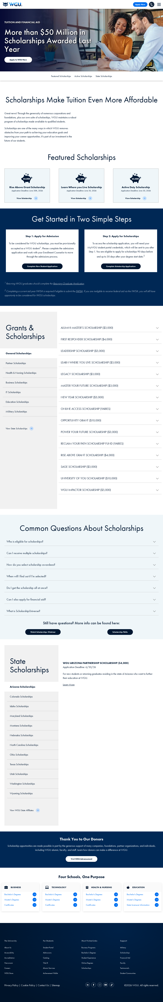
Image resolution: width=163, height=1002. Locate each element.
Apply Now (140, 4)
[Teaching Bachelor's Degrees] (143, 894)
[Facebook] (94, 985)
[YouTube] (106, 985)
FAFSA (79, 291)
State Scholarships (104, 76)
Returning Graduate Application (68, 283)
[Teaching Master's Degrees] (143, 899)
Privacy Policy (11, 985)
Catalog (46, 958)
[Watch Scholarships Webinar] (43, 632)
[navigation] (159, 4)
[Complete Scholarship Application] (121, 266)
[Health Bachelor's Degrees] (102, 894)
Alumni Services (49, 968)
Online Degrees (87, 963)
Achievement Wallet (50, 973)
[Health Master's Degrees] (102, 899)
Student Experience (89, 958)
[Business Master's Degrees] (20, 899)
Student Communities (128, 973)
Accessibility (9, 952)
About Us (7, 947)
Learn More (69, 684)
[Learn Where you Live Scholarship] (81, 185)
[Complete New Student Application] (42, 266)
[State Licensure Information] (143, 905)
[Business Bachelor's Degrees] (20, 894)
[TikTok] (111, 985)
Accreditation (9, 958)
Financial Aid (125, 958)
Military (123, 947)
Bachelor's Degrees (89, 952)
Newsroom (8, 963)
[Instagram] (100, 985)
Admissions (47, 952)
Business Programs (88, 947)
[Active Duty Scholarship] (135, 185)
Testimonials (124, 968)
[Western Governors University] (12, 4)
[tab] (28, 353)
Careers (7, 968)
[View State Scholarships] (19, 428)
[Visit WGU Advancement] (81, 859)
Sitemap (56, 985)
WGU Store (8, 973)
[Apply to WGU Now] (18, 60)
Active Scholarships (83, 76)
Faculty (122, 963)
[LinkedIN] (88, 985)
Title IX (45, 963)
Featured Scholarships (61, 76)
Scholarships (86, 968)
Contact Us (43, 985)
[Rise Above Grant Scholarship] (27, 185)
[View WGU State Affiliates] (25, 810)
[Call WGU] (151, 4)
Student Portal (48, 947)
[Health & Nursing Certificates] (102, 905)
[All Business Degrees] (20, 905)
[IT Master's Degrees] (61, 899)
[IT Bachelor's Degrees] (61, 894)
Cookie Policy (28, 985)
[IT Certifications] (61, 905)
